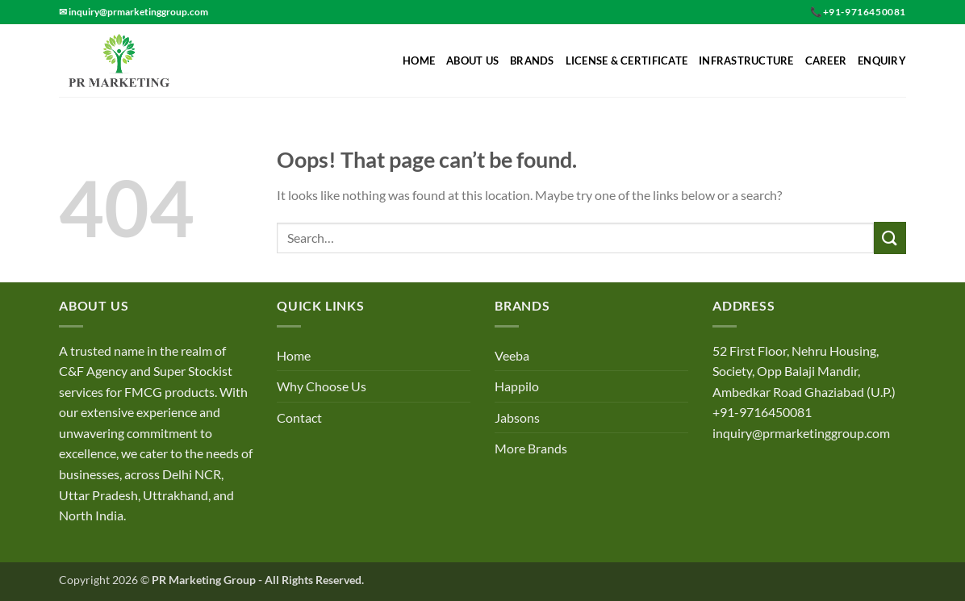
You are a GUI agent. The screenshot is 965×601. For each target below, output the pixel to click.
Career (826, 60)
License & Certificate (626, 60)
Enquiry (882, 60)
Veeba (512, 355)
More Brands (531, 448)
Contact (299, 417)
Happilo (517, 386)
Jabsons (517, 417)
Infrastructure (746, 60)
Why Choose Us (321, 386)
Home (419, 60)
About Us (472, 60)
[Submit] (890, 237)
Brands (532, 60)
